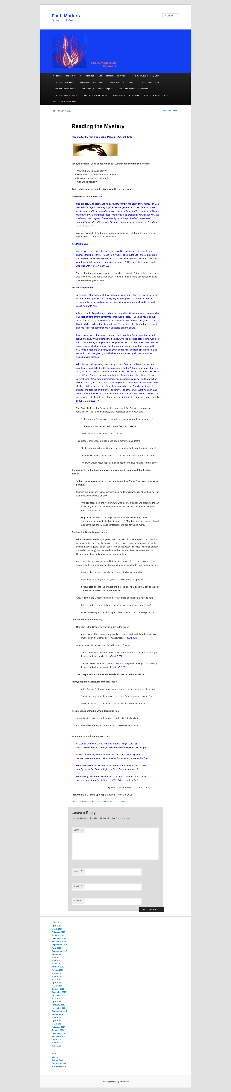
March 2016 (57, 986)
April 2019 (56, 926)
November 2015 (59, 995)
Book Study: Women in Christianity (133, 89)
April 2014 (56, 1020)
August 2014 (57, 1014)
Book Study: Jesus (73, 76)
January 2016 (58, 989)
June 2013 (56, 1046)
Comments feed (59, 1063)
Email (78, 886)
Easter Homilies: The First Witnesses (115, 76)
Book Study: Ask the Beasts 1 (65, 95)
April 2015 (56, 1002)
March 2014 (57, 1024)
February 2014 (58, 1027)
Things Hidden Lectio (149, 82)
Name (78, 871)
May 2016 (56, 979)
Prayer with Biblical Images (64, 89)
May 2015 (56, 998)
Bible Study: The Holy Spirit (147, 76)
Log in (55, 1057)
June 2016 (56, 976)
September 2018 (59, 945)
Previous (166, 111)
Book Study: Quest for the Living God (97, 89)
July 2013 (56, 1043)
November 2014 (59, 1008)
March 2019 (57, 929)
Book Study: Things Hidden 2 (123, 82)
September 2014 (59, 1011)
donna (104, 802)
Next (176, 111)
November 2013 (59, 1036)
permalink (124, 802)
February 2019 (58, 932)
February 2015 (58, 1005)
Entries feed (57, 1060)
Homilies (90, 76)
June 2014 (56, 1017)
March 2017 (57, 964)
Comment (79, 830)
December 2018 (59, 938)
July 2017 (56, 957)
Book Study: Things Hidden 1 (93, 82)
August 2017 (57, 954)
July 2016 (56, 973)
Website (77, 901)
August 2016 (57, 970)
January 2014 (58, 1030)
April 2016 (56, 983)
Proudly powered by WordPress (115, 1082)
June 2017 (56, 960)
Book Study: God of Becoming (126, 95)
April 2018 (56, 948)
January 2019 (58, 935)
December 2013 (59, 1033)
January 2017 (58, 967)
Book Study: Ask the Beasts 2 (96, 95)
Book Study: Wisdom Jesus (64, 102)
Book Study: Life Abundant (64, 82)
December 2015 (59, 992)
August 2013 (57, 1039)
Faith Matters (66, 15)
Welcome (57, 76)
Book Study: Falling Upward (156, 95)
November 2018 (59, 941)
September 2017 (59, 951)
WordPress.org (59, 1066)
